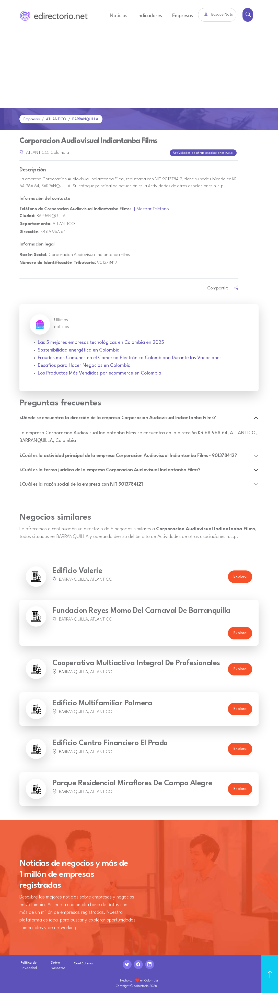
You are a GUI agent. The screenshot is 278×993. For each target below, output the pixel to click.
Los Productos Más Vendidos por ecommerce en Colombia (99, 372)
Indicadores (149, 16)
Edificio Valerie (77, 570)
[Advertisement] (139, 70)
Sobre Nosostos (58, 964)
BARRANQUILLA (85, 119)
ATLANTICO (56, 119)
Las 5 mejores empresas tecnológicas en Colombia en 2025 (101, 342)
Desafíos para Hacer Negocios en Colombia (84, 365)
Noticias (118, 16)
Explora (240, 576)
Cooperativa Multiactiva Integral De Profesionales (136, 663)
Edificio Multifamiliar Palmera (102, 702)
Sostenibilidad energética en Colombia (79, 349)
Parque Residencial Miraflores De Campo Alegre (132, 782)
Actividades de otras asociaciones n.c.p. (203, 152)
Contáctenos (84, 963)
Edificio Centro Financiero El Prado (110, 742)
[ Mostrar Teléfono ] (152, 208)
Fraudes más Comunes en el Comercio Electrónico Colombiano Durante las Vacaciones (130, 357)
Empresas (182, 16)
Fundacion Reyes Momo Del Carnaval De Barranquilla (141, 610)
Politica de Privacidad (29, 964)
